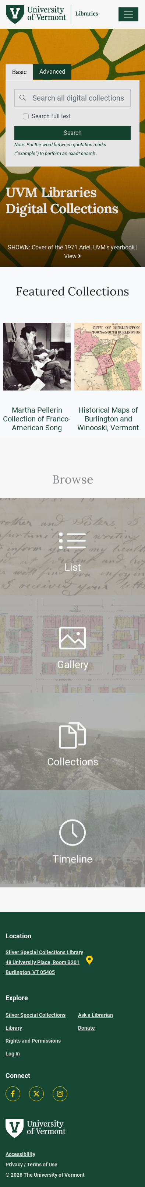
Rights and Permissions (33, 1041)
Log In (13, 1054)
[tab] (52, 72)
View (72, 256)
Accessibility (20, 1154)
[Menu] (128, 14)
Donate (86, 1028)
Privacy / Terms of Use (31, 1164)
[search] (72, 133)
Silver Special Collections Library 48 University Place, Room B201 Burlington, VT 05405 (44, 962)
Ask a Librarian (95, 1015)
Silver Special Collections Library (36, 1021)
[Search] (72, 98)
